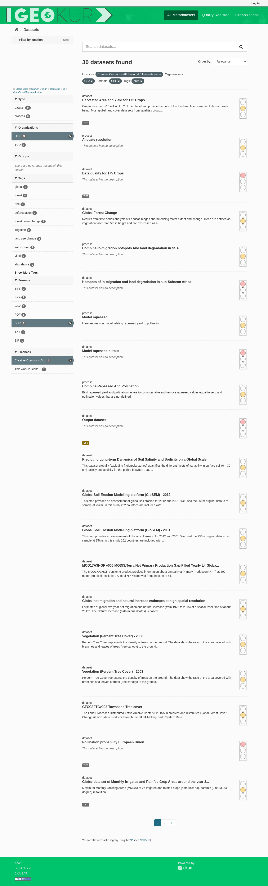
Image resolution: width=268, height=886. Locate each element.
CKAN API (21, 873)
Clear (66, 39)
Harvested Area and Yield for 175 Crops (113, 100)
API (132, 840)
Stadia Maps (21, 89)
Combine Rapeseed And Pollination (110, 386)
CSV (86, 443)
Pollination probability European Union (113, 742)
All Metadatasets (181, 15)
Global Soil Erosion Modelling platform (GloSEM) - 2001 (126, 530)
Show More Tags (26, 272)
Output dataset (94, 420)
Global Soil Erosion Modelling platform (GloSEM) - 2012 (126, 495)
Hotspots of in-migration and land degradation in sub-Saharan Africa (136, 282)
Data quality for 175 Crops (103, 173)
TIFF (86, 123)
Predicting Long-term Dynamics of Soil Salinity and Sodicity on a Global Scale (144, 459)
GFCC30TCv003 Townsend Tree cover (112, 707)
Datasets (31, 30)
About (18, 863)
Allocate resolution (97, 139)
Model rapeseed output (100, 351)
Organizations (247, 15)
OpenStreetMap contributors (27, 92)
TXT (86, 804)
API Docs (145, 840)
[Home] (16, 30)
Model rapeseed (95, 317)
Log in (255, 3)
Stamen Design (39, 89)
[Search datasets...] (159, 47)
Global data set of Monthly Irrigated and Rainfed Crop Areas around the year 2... (145, 782)
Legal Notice (23, 868)
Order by (204, 61)
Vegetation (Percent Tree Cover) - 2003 (112, 671)
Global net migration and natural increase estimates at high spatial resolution (143, 601)
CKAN (185, 868)
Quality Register (215, 15)
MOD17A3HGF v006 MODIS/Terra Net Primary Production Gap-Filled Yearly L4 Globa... (150, 565)
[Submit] (241, 47)
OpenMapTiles (57, 89)
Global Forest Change (99, 213)
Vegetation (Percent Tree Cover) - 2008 (112, 636)
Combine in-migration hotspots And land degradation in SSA (130, 248)
